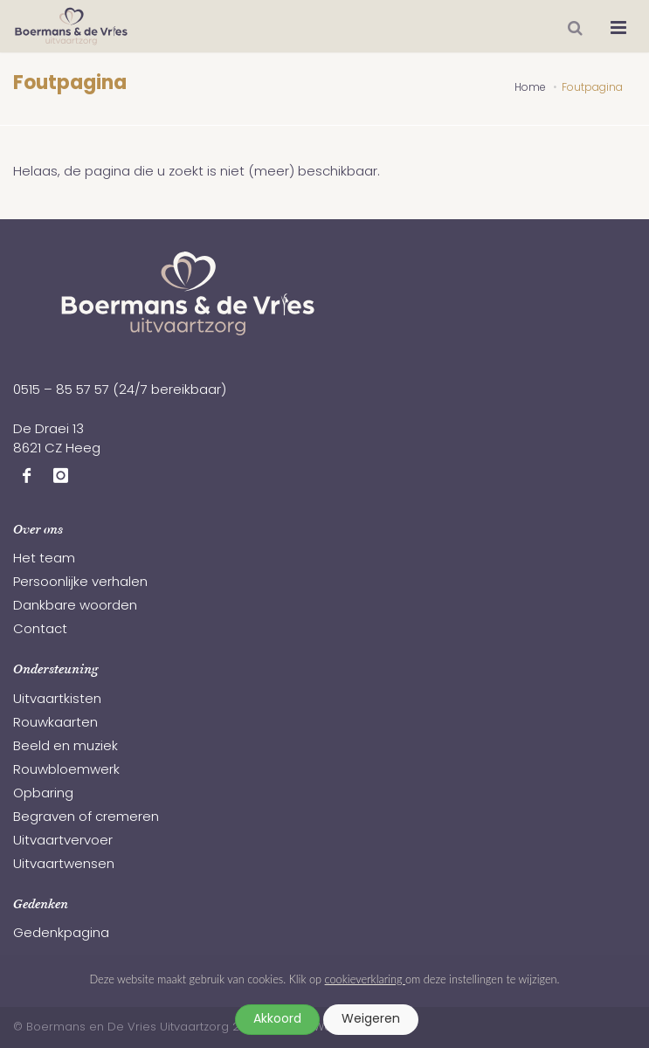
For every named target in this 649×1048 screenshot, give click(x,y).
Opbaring (43, 794)
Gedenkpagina (61, 934)
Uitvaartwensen (63, 865)
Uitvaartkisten (57, 700)
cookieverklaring (365, 979)
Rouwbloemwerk (66, 770)
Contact (40, 630)
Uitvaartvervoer (63, 841)
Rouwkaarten (55, 723)
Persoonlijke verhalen (80, 583)
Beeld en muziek (65, 747)
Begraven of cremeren (86, 817)
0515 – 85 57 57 (61, 390)
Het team (44, 559)
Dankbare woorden (75, 606)
